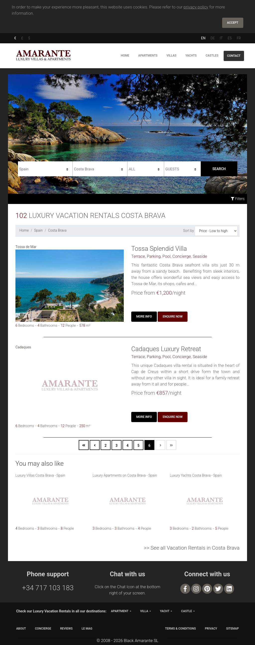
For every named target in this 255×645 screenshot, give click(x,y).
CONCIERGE (43, 628)
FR (239, 38)
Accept (232, 22)
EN (203, 38)
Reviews (66, 628)
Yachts (190, 55)
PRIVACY (211, 628)
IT (221, 38)
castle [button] (186, 611)
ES (230, 38)
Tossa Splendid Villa (159, 248)
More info (144, 316)
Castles (212, 55)
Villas (172, 55)
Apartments (148, 55)
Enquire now (173, 316)
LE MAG (87, 628)
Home (125, 55)
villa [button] (144, 611)
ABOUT (21, 628)
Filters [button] (238, 199)
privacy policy (196, 6)
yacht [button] (164, 611)
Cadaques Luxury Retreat (166, 349)
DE (212, 38)
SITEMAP (232, 628)
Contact (234, 56)
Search (219, 169)
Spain (38, 230)
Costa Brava (57, 230)
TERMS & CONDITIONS (180, 628)
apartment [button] (119, 611)
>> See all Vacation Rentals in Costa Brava (192, 548)
